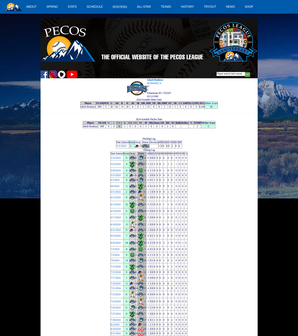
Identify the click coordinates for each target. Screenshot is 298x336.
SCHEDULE (95, 6)
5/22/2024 (116, 157)
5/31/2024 (121, 145)
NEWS (230, 6)
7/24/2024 (116, 301)
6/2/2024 (115, 179)
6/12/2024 (116, 197)
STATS (72, 6)
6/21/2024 (116, 229)
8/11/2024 (116, 333)
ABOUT (31, 6)
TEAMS (166, 6)
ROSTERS (120, 7)
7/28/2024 (116, 319)
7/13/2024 (116, 266)
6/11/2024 (116, 191)
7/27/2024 (116, 313)
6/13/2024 (116, 204)
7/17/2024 (116, 277)
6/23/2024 (116, 235)
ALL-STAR (144, 6)
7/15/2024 (116, 272)
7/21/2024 (116, 288)
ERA (119, 122)
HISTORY (187, 6)
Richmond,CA (154, 83)
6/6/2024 (115, 186)
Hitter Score (211, 103)
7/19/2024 (116, 283)
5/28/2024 (116, 170)
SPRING (52, 6)
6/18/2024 (116, 224)
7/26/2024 (116, 307)
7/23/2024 (116, 294)
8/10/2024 (116, 328)
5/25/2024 (116, 164)
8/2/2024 (115, 324)
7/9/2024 (115, 260)
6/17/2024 (116, 217)
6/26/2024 (116, 242)
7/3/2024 (115, 249)
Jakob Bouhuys (155, 79)
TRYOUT (210, 6)
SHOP (249, 6)
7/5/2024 (115, 254)
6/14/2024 (116, 211)
